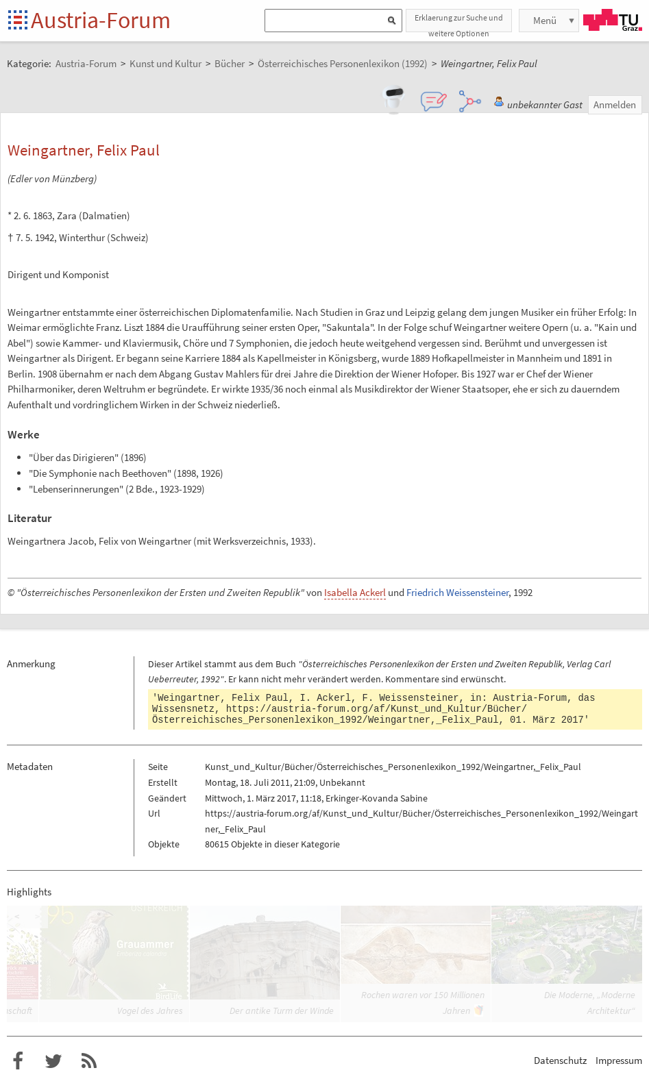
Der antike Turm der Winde (282, 1010)
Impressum (619, 1060)
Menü (544, 20)
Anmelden (614, 104)
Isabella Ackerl (355, 592)
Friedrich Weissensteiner (457, 592)
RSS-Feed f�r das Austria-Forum (89, 1061)
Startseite (19, 21)
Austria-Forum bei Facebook (18, 1061)
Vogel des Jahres (150, 1010)
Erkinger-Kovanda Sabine (377, 798)
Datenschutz (560, 1060)
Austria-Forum (101, 19)
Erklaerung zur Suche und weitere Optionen (459, 22)
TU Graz (612, 20)
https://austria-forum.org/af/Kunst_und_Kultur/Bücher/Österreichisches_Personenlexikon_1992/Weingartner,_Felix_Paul (339, 714)
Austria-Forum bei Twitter (53, 1061)
